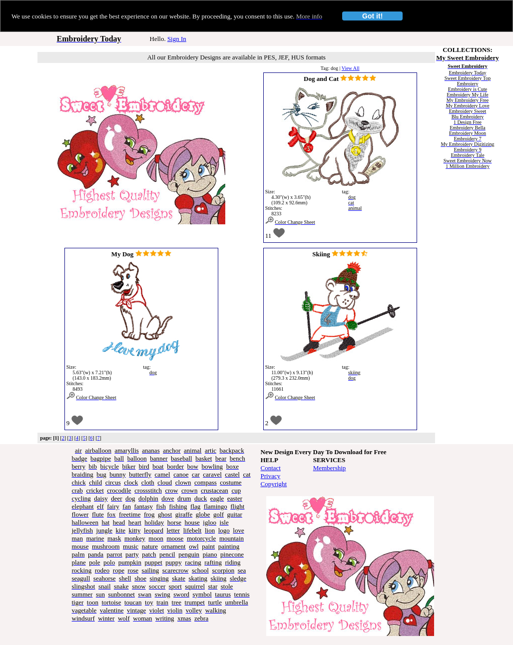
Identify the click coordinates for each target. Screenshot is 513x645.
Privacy (271, 476)
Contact (271, 468)
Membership (329, 468)
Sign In (176, 38)
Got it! (372, 16)
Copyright (274, 484)
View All (351, 68)
